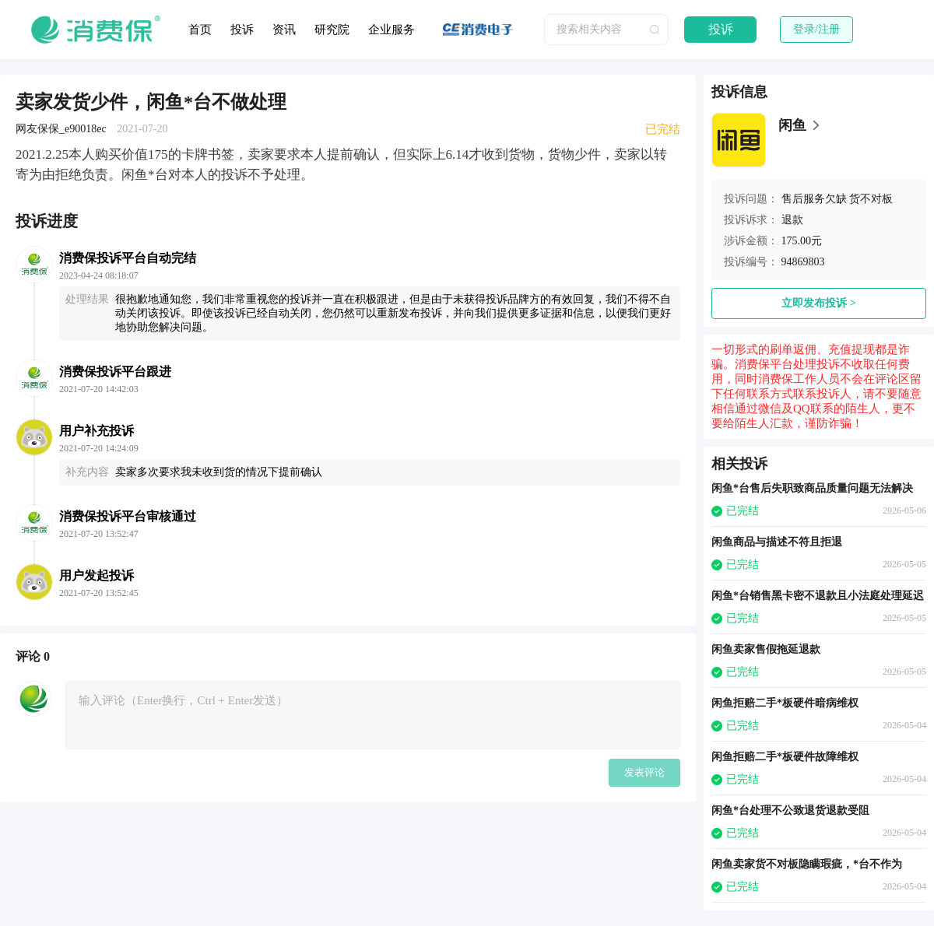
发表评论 (644, 772)
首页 (200, 29)
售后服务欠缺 (814, 199)
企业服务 (391, 29)
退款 (792, 220)
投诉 (242, 29)
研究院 (331, 29)
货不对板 (871, 199)
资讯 (284, 29)
